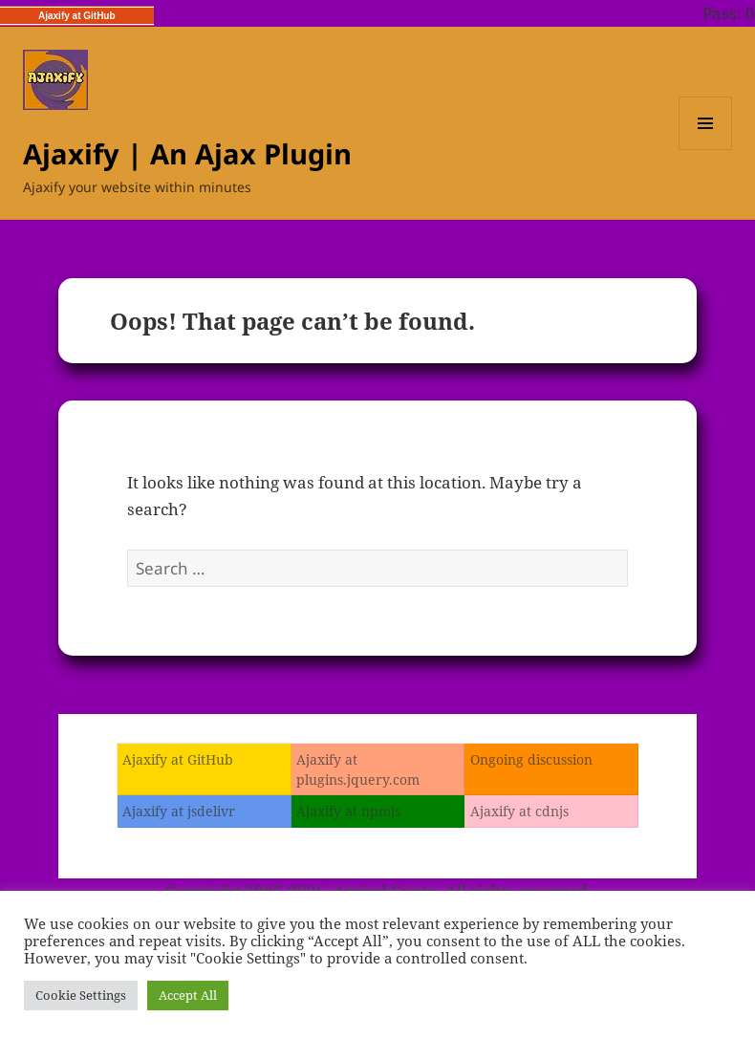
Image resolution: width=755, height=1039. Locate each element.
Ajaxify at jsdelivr (178, 811)
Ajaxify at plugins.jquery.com (358, 769)
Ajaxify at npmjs (348, 811)
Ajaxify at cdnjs (519, 811)
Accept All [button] (188, 995)
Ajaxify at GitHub (77, 16)
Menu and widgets (706, 149)
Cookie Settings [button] (80, 995)
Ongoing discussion (531, 759)
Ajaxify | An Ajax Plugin (187, 153)
